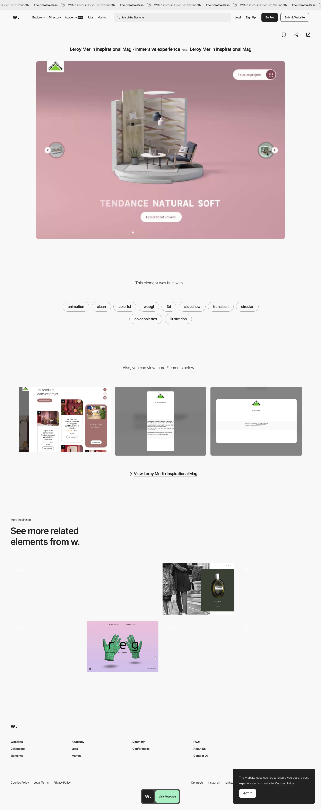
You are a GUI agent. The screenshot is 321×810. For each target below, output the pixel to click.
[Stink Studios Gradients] (122, 646)
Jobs (90, 17)
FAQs (196, 741)
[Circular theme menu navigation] (122, 589)
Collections (18, 748)
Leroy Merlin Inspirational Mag (220, 49)
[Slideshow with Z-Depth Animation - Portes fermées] (274, 646)
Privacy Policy (62, 782)
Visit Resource (167, 796)
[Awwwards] (16, 17)
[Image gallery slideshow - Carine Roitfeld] (198, 589)
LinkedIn (230, 782)
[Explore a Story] (47, 646)
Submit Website (295, 17)
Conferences (140, 748)
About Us (199, 748)
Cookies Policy (20, 782)
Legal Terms (41, 782)
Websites (17, 741)
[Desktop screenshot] (256, 421)
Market (102, 17)
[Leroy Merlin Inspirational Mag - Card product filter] (65, 420)
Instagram (214, 782)
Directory (55, 17)
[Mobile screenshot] (161, 421)
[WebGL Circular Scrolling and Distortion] (198, 648)
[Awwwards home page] (148, 796)
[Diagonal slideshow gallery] (47, 589)
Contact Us (200, 755)
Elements (17, 755)
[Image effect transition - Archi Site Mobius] (274, 589)
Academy (74, 17)
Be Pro (270, 17)
